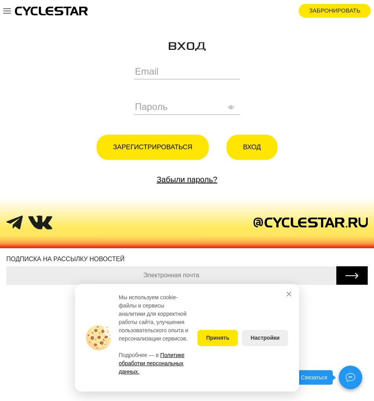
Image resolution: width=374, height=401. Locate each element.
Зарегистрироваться (152, 147)
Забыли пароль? (187, 179)
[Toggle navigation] (7, 10)
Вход (252, 147)
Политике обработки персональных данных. (152, 363)
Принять (217, 338)
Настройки (265, 338)
